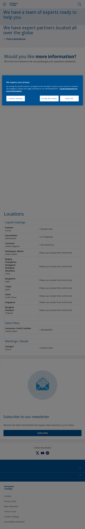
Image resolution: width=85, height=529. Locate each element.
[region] (42, 90)
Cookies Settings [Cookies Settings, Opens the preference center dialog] (16, 98)
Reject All (69, 98)
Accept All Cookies (49, 98)
